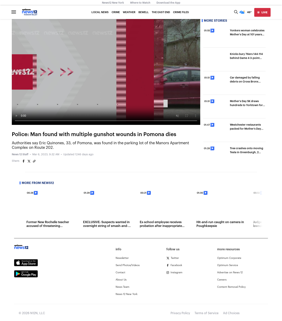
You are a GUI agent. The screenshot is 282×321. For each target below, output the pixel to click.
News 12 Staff (20, 154)
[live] (262, 12)
